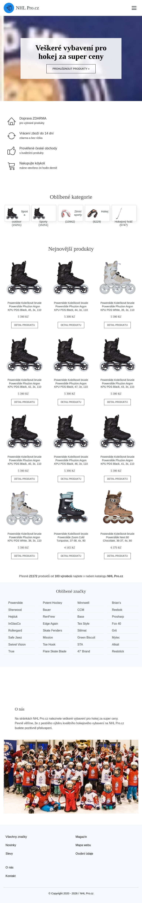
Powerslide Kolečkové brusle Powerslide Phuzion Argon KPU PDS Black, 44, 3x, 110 (71, 306)
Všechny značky (16, 836)
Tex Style (83, 623)
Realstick (118, 651)
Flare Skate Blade (54, 651)
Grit (114, 630)
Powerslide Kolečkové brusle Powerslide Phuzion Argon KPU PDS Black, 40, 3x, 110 (25, 460)
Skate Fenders (52, 630)
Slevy (9, 853)
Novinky (11, 845)
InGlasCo (14, 623)
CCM (80, 609)
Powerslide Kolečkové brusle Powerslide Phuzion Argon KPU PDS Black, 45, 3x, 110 (25, 306)
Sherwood (15, 609)
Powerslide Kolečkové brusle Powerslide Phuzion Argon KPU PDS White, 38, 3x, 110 (25, 537)
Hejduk (13, 616)
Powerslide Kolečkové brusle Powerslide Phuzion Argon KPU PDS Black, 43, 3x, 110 (117, 383)
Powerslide (15, 602)
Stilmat (82, 630)
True (11, 651)
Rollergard (15, 630)
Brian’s (116, 602)
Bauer (47, 609)
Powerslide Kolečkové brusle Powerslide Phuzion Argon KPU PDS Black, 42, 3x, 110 (25, 383)
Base (80, 616)
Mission (48, 637)
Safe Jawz (15, 637)
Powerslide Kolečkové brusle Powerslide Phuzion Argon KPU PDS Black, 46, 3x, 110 (71, 460)
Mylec (116, 637)
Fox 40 (116, 623)
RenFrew (49, 616)
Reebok (117, 609)
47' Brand (83, 651)
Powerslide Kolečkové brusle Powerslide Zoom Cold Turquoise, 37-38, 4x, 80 (71, 537)
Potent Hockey (52, 602)
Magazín (81, 836)
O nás (9, 867)
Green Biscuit (86, 637)
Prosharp (118, 616)
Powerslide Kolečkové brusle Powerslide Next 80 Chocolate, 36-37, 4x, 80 (117, 537)
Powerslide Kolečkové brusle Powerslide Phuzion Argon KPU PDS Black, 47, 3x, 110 (71, 383)
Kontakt (11, 876)
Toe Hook (49, 644)
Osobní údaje (84, 853)
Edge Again (50, 623)
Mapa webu (83, 845)
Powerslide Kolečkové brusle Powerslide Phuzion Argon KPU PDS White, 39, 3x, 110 (117, 306)
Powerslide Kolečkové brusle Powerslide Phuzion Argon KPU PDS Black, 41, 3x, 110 (117, 460)
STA (80, 644)
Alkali (115, 644)
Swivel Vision (17, 644)
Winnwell (83, 602)
